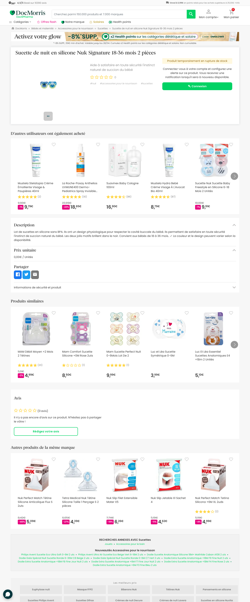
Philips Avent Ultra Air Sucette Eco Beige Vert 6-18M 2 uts (110, 554)
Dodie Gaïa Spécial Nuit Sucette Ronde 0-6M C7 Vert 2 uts (126, 558)
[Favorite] (54, 144)
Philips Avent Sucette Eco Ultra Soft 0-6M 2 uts (47, 554)
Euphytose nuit (41, 590)
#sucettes (147, 83)
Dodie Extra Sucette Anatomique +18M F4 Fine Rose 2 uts (196, 561)
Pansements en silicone (217, 590)
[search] (191, 14)
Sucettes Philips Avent (41, 600)
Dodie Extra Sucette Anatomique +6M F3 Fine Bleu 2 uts (124, 565)
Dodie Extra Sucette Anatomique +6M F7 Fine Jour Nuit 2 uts (125, 561)
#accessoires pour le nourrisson (118, 83)
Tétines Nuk (173, 590)
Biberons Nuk (129, 590)
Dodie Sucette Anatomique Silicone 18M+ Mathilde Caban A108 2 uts (186, 554)
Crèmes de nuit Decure (128, 600)
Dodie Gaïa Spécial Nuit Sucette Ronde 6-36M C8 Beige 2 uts (54, 558)
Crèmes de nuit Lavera (173, 600)
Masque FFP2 (85, 590)
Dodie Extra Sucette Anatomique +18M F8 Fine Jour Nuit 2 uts (53, 561)
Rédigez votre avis (46, 431)
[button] (208, 14)
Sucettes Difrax (85, 600)
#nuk (93, 83)
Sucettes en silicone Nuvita (217, 600)
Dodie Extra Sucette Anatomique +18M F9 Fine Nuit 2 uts (196, 558)
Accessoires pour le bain (130, 544)
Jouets (108, 544)
